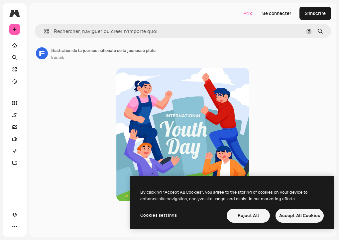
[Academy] (14, 214)
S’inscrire (315, 13)
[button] (44, 31)
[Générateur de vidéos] (14, 139)
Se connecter (276, 13)
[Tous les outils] (14, 103)
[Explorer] (14, 81)
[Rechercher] (14, 57)
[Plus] (14, 226)
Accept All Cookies (299, 215)
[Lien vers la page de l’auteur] (42, 53)
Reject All (248, 215)
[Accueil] (14, 45)
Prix (247, 13)
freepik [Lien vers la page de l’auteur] (57, 57)
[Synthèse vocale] (14, 151)
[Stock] (14, 69)
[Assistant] (14, 163)
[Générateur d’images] (14, 127)
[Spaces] (14, 115)
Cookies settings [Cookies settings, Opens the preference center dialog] (158, 215)
